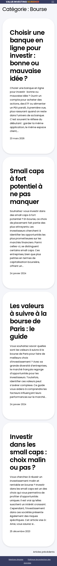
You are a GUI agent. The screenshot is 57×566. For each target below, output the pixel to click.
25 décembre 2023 (20, 531)
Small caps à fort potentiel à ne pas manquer (27, 186)
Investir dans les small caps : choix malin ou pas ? (28, 452)
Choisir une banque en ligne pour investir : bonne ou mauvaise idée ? (27, 56)
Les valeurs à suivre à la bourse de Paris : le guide (28, 321)
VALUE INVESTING (22, 1)
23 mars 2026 (17, 138)
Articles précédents (44, 551)
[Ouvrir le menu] (53, 2)
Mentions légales (16, 559)
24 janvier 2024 (18, 273)
